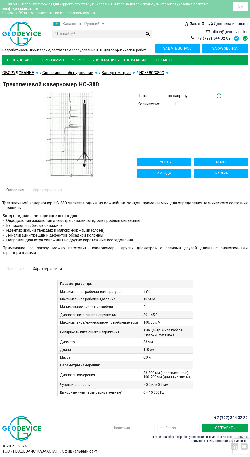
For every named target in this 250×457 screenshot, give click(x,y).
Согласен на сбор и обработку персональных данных (185, 437)
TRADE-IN (220, 173)
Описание (15, 190)
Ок (240, 6)
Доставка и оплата (231, 24)
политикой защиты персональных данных (217, 441)
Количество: (148, 104)
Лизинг (220, 162)
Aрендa (164, 173)
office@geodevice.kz (230, 31)
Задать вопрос (177, 48)
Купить (164, 162)
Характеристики (47, 190)
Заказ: (197, 24)
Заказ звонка (225, 48)
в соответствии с (198, 439)
